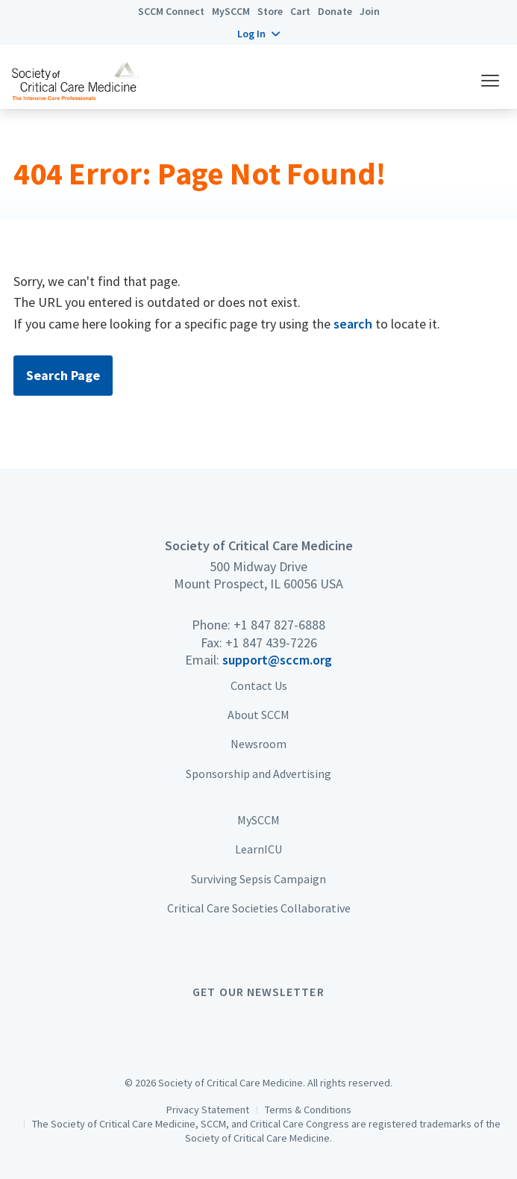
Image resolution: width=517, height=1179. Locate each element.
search (352, 323)
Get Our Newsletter (258, 991)
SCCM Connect (171, 11)
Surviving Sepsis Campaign (258, 878)
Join (370, 11)
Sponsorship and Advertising (258, 773)
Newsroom (258, 743)
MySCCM (231, 11)
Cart (300, 11)
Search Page (63, 375)
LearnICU (258, 849)
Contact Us (259, 685)
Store (270, 11)
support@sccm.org (277, 659)
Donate (335, 11)
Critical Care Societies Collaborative (259, 907)
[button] (258, 33)
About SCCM (258, 714)
